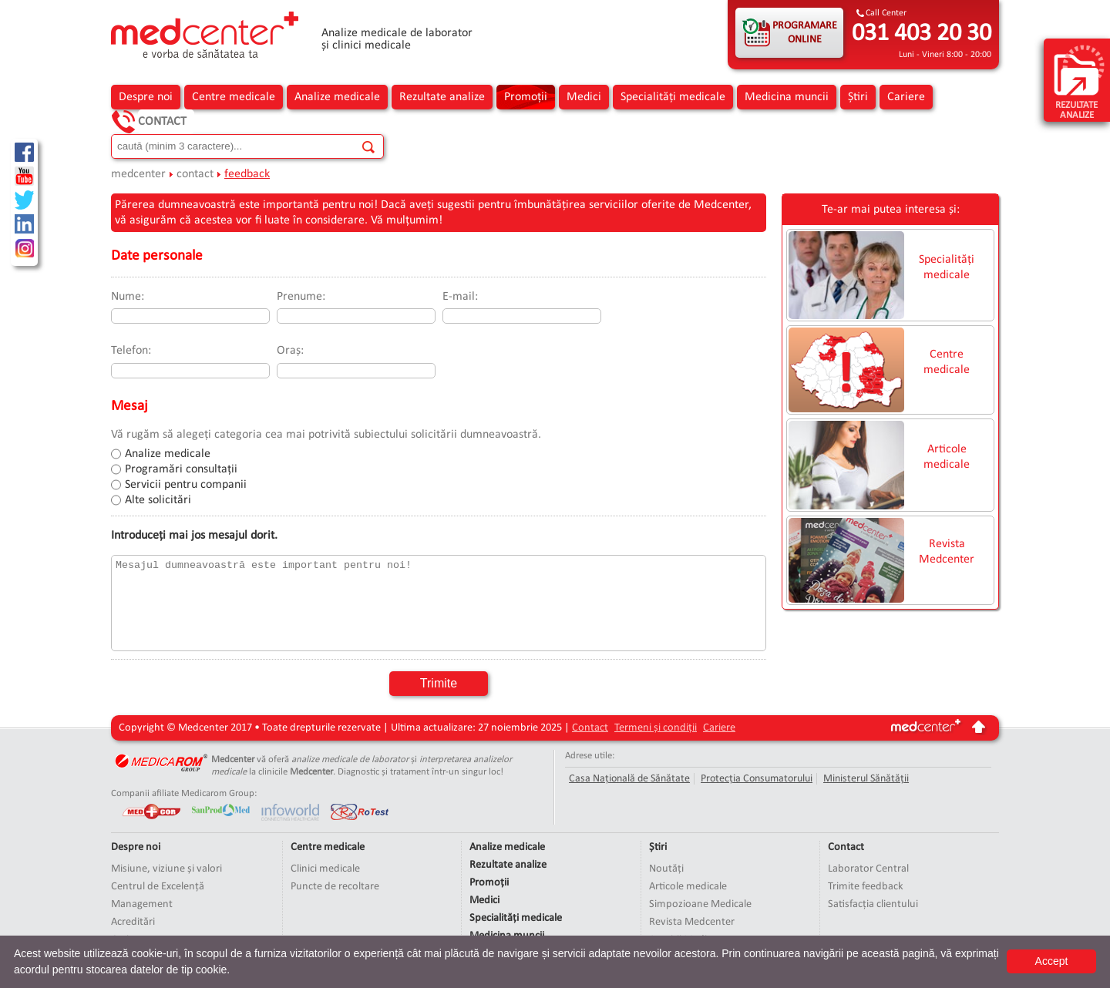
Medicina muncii (787, 97)
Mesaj (129, 406)
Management (142, 904)
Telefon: (131, 350)
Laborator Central (868, 869)
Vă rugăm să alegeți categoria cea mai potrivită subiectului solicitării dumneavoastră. (326, 434)
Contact (162, 122)
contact (195, 174)
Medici (584, 97)
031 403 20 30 (921, 34)
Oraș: (290, 350)
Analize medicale (337, 97)
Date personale (157, 256)
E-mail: (460, 297)
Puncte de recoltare (335, 886)
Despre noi (146, 97)
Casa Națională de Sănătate (629, 779)
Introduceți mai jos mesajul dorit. (194, 535)
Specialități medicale (673, 97)
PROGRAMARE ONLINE (804, 32)
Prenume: (301, 297)
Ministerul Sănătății (866, 779)
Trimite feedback (865, 886)
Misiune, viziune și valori (166, 869)
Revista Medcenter (946, 552)
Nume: (127, 297)
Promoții (525, 97)
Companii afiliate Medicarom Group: (184, 793)
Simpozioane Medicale (700, 904)
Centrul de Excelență (157, 886)
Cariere (906, 97)
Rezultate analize (442, 97)
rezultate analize (1079, 81)
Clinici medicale (325, 869)
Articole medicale (946, 457)
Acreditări (133, 922)
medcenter (138, 174)
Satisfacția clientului (873, 904)
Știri (858, 97)
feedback (247, 174)
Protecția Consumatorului (756, 779)
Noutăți (666, 869)
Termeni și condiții (655, 728)
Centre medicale (233, 97)
